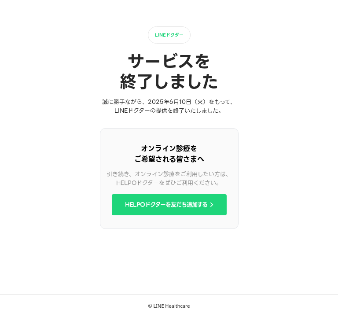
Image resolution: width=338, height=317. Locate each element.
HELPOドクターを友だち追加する (169, 204)
